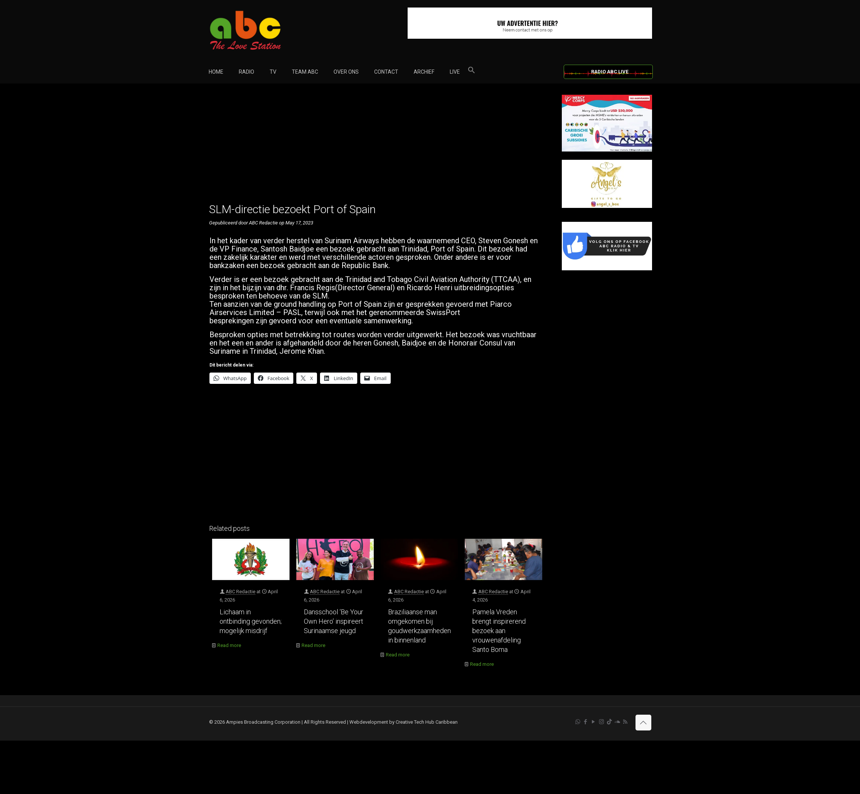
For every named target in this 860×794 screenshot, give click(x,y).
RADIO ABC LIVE (609, 71)
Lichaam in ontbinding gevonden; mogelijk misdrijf (251, 621)
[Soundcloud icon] (617, 721)
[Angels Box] (607, 206)
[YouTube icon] (593, 721)
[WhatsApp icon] (578, 721)
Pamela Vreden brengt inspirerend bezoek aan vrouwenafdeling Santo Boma (499, 630)
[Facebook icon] (586, 721)
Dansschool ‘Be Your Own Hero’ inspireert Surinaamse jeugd (333, 621)
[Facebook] (607, 268)
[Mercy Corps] (607, 150)
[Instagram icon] (601, 721)
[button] (471, 72)
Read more (229, 645)
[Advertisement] (377, 147)
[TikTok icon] (609, 721)
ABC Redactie (240, 591)
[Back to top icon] (643, 722)
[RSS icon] (625, 721)
